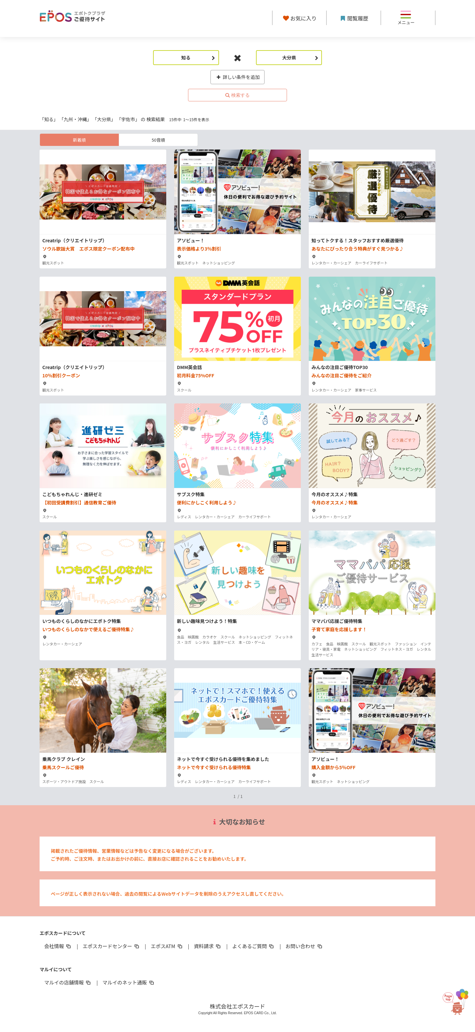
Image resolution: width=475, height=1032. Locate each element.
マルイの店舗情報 (68, 982)
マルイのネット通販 (128, 982)
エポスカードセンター (111, 946)
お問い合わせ (304, 946)
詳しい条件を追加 (237, 77)
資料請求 (208, 946)
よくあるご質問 (253, 946)
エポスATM (167, 946)
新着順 (79, 140)
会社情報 (58, 946)
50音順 (158, 140)
